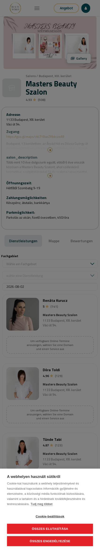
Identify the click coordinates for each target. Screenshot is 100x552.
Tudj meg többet (41, 504)
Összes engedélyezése (50, 541)
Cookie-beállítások (50, 516)
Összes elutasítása (50, 529)
